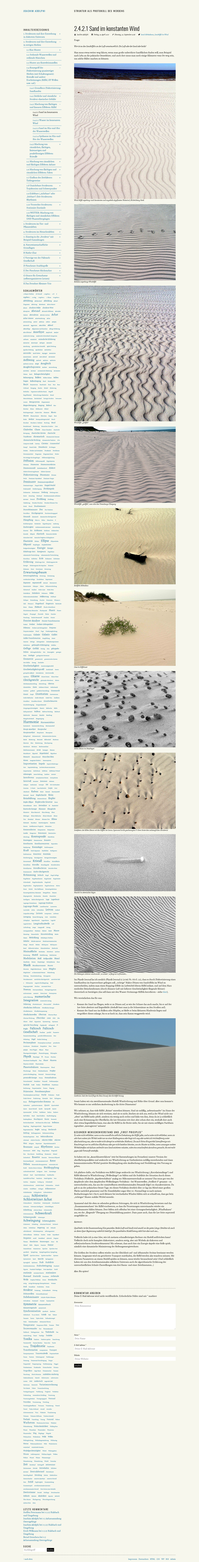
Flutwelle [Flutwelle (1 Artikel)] (40, 614)
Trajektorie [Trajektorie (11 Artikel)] (37, 1346)
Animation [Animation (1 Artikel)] (26, 343)
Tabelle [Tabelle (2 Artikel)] (43, 1314)
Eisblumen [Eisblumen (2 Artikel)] (38, 530)
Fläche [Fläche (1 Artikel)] (47, 614)
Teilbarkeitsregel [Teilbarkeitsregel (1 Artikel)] (50, 1318)
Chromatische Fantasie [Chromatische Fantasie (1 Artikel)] (52, 437)
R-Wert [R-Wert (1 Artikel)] (35, 1112)
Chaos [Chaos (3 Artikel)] (37, 429)
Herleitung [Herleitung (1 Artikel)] (32, 740)
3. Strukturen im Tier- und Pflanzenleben (35, 225)
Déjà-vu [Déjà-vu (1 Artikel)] (37, 520)
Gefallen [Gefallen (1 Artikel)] (53, 645)
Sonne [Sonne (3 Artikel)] (50, 1244)
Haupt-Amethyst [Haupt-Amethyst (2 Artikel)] (29, 729)
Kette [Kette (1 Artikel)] (35, 806)
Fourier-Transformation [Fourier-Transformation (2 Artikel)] (51, 621)
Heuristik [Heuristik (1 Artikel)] (39, 740)
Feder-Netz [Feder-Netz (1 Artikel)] (50, 590)
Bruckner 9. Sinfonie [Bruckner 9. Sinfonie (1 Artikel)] (36, 423)
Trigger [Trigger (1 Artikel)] (56, 1364)
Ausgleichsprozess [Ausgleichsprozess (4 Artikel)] (31, 366)
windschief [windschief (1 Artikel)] (26, 1447)
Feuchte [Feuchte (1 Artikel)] (42, 600)
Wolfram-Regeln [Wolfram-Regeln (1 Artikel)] (46, 1454)
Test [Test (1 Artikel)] (40, 1329)
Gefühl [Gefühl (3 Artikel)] (36, 648)
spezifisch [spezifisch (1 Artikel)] (26, 1252)
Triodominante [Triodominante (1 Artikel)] (27, 1367)
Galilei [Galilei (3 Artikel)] (54, 634)
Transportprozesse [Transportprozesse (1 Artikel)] (28, 1354)
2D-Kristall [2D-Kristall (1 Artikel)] (39, 294)
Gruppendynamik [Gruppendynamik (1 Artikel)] (41, 705)
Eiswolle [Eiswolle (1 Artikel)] (25, 534)
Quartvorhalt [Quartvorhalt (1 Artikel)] (55, 1105)
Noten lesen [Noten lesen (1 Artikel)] (43, 993)
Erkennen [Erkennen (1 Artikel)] (26, 569)
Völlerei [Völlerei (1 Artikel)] (57, 1419)
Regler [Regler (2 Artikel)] (37, 1129)
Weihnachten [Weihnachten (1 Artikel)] (27, 1437)
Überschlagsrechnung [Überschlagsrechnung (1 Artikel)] (49, 1499)
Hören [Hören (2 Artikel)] (25, 760)
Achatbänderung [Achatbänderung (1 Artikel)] (40, 318)
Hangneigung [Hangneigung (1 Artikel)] (40, 719)
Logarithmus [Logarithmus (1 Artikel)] (45, 920)
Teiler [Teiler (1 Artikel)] (25, 1322)
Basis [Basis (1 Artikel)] (49, 385)
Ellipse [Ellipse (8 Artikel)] (45, 541)
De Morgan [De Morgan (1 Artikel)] (52, 447)
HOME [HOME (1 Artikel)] (39, 750)
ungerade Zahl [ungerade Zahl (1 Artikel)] (48, 1381)
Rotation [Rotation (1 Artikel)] (44, 1157)
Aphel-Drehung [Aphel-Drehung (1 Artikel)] (51, 346)
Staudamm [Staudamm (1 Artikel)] (46, 1276)
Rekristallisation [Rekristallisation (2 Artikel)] (47, 1136)
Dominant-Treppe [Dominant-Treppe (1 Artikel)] (49, 478)
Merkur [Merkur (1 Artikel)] (38, 945)
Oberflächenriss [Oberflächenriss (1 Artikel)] (27, 1011)
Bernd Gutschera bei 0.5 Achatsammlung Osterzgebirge (37, 1539)
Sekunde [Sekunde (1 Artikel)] (53, 1228)
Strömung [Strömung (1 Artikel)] (37, 1290)
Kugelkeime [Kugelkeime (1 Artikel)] (26, 879)
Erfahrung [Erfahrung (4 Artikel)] (28, 561)
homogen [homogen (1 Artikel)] (45, 750)
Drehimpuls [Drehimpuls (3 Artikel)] (49, 488)
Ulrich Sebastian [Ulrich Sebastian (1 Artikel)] (36, 1374)
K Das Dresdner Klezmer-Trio (37, 283)
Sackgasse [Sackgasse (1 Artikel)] (39, 1171)
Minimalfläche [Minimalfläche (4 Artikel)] (30, 951)
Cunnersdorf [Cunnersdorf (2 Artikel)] (55, 443)
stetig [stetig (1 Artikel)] (25, 1283)
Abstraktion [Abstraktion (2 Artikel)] (34, 315)
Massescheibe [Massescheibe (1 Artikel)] (35, 934)
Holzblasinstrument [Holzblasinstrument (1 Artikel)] (29, 750)
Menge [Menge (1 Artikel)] (25, 945)
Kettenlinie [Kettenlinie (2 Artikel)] (43, 805)
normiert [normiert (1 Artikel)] (35, 993)
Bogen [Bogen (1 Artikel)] (50, 416)
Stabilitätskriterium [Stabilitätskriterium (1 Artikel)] (29, 1266)
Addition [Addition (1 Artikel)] (41, 322)
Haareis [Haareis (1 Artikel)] (42, 708)
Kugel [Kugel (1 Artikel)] (47, 875)
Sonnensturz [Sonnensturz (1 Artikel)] (36, 1249)
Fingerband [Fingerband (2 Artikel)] (39, 603)
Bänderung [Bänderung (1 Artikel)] (36, 426)
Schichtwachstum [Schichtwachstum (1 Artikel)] (28, 1185)
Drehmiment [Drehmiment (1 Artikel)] (35, 492)
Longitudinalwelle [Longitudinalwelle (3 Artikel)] (42, 923)
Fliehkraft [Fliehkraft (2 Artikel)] (38, 607)
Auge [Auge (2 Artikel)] (37, 363)
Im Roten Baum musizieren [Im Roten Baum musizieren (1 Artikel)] (47, 767)
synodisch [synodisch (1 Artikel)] (45, 1311)
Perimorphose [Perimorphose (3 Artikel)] (29, 1042)
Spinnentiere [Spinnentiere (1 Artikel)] (27, 1259)
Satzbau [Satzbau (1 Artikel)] (25, 1182)
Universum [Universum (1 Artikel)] (26, 1385)
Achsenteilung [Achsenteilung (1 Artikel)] (27, 322)
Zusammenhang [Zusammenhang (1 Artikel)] (49, 1482)
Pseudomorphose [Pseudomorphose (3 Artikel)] (42, 1091)
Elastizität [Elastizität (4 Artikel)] (28, 540)
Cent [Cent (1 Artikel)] (56, 426)
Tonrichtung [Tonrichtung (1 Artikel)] (56, 1339)
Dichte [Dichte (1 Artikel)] (57, 454)
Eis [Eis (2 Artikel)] (31, 530)
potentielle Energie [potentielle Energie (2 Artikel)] (30, 1077)
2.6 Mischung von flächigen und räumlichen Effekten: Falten (41, 171)
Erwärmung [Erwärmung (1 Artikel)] (50, 576)
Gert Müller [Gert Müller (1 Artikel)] (26, 663)
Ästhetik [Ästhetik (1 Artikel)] (57, 1496)
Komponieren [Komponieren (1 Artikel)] (41, 830)
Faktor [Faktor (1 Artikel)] (42, 586)
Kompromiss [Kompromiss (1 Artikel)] (50, 830)
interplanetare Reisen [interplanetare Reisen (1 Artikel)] (42, 778)
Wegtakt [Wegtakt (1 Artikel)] (48, 1433)
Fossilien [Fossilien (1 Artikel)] (46, 618)
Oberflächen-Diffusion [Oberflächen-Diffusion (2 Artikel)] (31, 1007)
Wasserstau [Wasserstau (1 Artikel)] (50, 1430)
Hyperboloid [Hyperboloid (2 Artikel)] (44, 753)
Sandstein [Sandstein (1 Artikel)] (39, 1178)
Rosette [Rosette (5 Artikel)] (36, 1157)
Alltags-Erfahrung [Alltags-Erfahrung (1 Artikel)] (54, 329)
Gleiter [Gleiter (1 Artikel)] (57, 680)
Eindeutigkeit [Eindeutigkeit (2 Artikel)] (28, 527)
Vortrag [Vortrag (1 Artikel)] (42, 1419)
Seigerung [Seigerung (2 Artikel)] (41, 1227)
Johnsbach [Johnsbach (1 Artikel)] (26, 792)
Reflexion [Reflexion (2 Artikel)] (55, 1122)
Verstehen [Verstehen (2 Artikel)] (27, 1402)
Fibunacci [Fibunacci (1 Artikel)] (31, 604)
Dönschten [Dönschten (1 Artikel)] (50, 520)
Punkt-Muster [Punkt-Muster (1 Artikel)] (27, 1098)
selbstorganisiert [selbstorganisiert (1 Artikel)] (49, 1231)
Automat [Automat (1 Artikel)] (33, 371)
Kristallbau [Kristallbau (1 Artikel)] (47, 861)
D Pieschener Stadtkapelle (35, 265)
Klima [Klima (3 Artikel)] (54, 819)
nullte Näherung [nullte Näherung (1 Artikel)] (28, 997)
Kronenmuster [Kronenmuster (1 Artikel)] (27, 872)
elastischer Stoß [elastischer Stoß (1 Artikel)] (27, 538)
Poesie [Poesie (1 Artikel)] (34, 1071)
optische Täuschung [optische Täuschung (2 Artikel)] (30, 1025)
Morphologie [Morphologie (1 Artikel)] (41, 962)
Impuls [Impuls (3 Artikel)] (42, 763)
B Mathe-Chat (30, 252)
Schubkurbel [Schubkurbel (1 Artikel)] (55, 1203)
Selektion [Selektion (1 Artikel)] (36, 1235)
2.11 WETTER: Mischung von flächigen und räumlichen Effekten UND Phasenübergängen (43, 215)
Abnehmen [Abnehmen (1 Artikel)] (42, 304)
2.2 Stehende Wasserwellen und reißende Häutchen (41, 56)
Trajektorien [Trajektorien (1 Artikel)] (50, 1347)
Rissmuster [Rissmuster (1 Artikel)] (48, 1154)
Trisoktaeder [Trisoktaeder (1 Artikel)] (37, 1367)
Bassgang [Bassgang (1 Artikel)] (33, 388)
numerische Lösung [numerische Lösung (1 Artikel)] (45, 1001)
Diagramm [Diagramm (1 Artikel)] (38, 454)
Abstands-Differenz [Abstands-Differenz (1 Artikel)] (47, 311)
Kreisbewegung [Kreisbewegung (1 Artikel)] (27, 858)
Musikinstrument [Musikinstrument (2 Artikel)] (39, 965)
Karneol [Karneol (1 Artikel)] (47, 792)
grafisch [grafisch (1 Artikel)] (32, 691)
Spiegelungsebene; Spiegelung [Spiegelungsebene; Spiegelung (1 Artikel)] (48, 1252)
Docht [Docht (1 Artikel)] (25, 478)
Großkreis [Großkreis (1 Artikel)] (57, 698)
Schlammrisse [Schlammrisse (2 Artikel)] (50, 1188)
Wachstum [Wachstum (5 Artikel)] (29, 1422)
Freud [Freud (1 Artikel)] (37, 631)
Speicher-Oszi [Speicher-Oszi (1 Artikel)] (53, 1249)
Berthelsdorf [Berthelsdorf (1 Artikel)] (38, 398)
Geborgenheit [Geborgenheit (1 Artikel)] (40, 642)
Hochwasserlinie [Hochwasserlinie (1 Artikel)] (43, 747)
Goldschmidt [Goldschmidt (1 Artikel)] (54, 687)
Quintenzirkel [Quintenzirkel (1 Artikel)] (27, 1112)
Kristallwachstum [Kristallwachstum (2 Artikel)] (39, 868)
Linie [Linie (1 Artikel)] (46, 917)
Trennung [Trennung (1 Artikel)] (26, 1361)
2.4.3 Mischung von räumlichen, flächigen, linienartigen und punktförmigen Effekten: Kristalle (41, 150)
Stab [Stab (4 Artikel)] (41, 1262)
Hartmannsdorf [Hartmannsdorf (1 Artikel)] (50, 726)
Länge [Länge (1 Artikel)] (34, 927)
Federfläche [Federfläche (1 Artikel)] (26, 593)
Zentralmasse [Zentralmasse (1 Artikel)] (50, 1472)
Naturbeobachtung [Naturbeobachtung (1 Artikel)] (36, 976)
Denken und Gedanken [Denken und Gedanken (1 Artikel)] (36, 451)
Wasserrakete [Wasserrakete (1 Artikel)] (41, 1430)
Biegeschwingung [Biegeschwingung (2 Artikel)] (29, 405)
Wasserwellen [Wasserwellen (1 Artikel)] (27, 1433)
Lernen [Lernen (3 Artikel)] (39, 913)
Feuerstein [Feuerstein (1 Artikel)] (49, 600)
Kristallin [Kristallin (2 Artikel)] (35, 865)
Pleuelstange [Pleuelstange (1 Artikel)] (27, 1071)
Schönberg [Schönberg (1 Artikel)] (35, 1224)
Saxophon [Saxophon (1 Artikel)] (33, 1182)
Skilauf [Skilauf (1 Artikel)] (25, 1245)
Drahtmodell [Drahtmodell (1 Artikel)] (27, 489)
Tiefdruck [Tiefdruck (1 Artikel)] (26, 1332)
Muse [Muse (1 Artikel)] (58, 962)
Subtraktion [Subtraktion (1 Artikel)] (26, 1301)
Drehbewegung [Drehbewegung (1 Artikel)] (37, 489)
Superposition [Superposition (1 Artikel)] (50, 1301)
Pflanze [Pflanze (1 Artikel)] (41, 1050)
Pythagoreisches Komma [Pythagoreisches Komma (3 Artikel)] (40, 1101)
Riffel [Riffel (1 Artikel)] (33, 1151)
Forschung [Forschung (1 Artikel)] (26, 618)
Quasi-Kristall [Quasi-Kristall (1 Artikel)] (33, 1109)
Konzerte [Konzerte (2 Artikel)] (47, 840)
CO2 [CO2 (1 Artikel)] (58, 440)
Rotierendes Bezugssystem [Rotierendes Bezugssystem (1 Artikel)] (39, 1164)
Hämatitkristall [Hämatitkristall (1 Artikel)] (36, 757)
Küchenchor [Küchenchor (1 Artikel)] (37, 896)
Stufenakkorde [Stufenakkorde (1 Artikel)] (46, 1290)
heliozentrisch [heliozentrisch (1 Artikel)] (36, 736)
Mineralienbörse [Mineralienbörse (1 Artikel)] (45, 948)
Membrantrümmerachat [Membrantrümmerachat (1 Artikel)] (50, 941)
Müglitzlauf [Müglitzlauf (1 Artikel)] (26, 972)
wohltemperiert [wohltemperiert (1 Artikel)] (35, 1454)
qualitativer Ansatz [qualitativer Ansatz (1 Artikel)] (37, 1105)
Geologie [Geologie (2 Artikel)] (31, 655)
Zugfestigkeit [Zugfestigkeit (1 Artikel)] (39, 1482)
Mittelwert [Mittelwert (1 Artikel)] (50, 952)
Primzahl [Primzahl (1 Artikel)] (44, 1081)
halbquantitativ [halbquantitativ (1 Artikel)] (27, 712)
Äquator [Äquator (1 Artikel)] (50, 1496)
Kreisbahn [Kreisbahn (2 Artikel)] (47, 854)
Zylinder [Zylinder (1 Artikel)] (33, 1496)
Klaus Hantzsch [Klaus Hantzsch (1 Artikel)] (35, 812)
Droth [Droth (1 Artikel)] (25, 506)
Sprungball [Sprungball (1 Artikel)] (26, 1262)
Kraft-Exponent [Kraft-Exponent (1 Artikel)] (35, 851)
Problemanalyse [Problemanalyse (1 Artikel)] (53, 1081)
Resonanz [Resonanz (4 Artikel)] (27, 1146)
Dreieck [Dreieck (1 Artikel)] (32, 499)
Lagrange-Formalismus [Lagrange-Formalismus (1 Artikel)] (30, 903)
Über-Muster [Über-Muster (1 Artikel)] (27, 1499)
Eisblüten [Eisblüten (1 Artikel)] (47, 531)
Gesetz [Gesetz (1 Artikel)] (57, 670)
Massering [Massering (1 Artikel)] (26, 934)
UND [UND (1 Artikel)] (30, 1381)
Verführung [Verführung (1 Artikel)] (39, 1392)
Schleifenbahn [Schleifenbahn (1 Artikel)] (27, 1192)
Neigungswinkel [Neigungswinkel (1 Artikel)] (28, 986)
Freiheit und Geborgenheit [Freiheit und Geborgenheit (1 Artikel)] (39, 628)
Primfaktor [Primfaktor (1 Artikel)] (37, 1081)
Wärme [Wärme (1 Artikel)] (38, 1458)
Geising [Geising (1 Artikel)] (43, 649)
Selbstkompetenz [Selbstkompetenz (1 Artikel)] (38, 1231)
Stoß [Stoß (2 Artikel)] (25, 1286)
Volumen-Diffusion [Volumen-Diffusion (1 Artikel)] (36, 1416)
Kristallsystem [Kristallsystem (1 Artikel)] (27, 868)
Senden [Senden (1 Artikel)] (43, 1235)
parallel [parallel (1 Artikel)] (49, 1032)
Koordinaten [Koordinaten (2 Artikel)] (28, 843)
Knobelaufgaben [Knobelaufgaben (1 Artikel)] (43, 823)
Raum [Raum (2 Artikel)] (47, 1119)
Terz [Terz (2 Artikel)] (57, 1325)
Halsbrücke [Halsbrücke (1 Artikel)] (26, 715)
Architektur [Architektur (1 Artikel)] (48, 350)
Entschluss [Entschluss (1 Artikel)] (26, 559)
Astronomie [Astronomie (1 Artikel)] (52, 357)
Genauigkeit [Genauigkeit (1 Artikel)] (50, 652)
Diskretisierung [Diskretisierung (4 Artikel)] (30, 474)
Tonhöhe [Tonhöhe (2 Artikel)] (49, 1335)
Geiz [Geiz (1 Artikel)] (48, 649)
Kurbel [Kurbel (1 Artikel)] (31, 889)
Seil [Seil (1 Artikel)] (48, 1228)
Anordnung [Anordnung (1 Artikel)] (26, 346)
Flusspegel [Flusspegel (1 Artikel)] (33, 614)
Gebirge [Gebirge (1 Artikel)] (32, 642)
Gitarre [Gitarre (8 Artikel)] (35, 676)
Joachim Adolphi (34, 11)
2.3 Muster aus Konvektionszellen (42, 62)
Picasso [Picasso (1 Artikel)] (47, 1057)
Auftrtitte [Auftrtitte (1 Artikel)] (53, 360)
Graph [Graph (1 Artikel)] (32, 694)
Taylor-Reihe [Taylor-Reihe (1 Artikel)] (39, 1318)
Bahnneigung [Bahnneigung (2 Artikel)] (28, 377)
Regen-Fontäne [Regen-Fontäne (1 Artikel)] (47, 1126)
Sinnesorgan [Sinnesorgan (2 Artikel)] (44, 1241)
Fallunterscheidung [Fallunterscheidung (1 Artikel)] (51, 586)
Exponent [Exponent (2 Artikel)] (26, 583)
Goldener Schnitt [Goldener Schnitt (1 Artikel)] (44, 687)
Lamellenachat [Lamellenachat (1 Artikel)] (44, 907)
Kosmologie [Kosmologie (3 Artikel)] (37, 847)
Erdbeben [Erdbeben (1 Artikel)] (34, 559)
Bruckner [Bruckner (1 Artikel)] (26, 423)
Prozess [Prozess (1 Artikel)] (45, 1088)
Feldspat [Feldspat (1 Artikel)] (25, 600)
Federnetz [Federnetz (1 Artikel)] (44, 593)
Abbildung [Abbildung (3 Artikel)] (28, 300)
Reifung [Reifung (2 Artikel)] (26, 1133)
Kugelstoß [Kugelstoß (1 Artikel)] (48, 882)
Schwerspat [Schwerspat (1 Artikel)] (41, 1217)
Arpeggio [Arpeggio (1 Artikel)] (44, 353)
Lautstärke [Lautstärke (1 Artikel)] (26, 910)
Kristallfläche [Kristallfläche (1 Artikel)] (56, 861)
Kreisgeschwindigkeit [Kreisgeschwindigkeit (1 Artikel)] (50, 858)
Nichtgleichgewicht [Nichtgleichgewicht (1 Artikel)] (50, 990)
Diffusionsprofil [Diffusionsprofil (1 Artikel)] (40, 461)
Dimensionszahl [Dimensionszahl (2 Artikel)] (29, 468)
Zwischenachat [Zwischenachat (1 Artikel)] (55, 1492)
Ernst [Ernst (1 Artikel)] (32, 569)
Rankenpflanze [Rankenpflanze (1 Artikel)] (27, 1119)
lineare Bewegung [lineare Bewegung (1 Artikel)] (38, 917)
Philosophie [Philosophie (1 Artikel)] (53, 1053)
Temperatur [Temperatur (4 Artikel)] (29, 1324)
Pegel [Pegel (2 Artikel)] (33, 1039)
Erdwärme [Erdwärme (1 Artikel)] (57, 559)
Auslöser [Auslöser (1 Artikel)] (44, 367)
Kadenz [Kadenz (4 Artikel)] (34, 791)
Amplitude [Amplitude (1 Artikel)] (49, 332)
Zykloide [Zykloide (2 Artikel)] (26, 1496)
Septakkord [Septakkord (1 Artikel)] (56, 1235)
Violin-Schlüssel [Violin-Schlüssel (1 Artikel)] (33, 1409)
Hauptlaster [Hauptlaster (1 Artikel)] (40, 733)
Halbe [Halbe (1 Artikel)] (55, 708)
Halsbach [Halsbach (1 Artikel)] (57, 712)
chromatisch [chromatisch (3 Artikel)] (38, 436)
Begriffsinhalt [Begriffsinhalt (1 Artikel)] (27, 395)
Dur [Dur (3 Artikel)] (41, 509)
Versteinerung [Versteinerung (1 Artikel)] (37, 1402)
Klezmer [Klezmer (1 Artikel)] (37, 819)
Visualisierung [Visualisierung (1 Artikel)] (52, 1413)
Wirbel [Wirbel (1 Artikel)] (44, 1451)
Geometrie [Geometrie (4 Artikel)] (28, 658)
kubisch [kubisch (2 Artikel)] (40, 875)
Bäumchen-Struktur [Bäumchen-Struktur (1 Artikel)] (47, 426)
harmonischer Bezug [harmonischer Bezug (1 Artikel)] (38, 726)
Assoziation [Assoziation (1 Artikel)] (52, 353)
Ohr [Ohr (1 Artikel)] (58, 1018)
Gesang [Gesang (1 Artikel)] (34, 663)
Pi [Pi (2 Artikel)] (42, 1057)
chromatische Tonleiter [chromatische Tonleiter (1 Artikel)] (48, 440)
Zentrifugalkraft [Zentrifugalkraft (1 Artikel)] (28, 1475)
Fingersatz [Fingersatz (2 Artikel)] (50, 603)
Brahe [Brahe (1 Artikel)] (25, 419)
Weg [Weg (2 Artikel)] (34, 1433)
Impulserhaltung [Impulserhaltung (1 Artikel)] (33, 767)
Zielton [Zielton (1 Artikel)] (46, 1475)
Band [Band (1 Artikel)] (44, 381)
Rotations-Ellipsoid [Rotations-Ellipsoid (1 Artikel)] (54, 1157)
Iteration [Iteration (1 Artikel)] (25, 788)
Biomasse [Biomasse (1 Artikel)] (46, 412)
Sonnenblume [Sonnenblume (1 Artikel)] (27, 1249)
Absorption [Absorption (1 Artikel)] (26, 311)
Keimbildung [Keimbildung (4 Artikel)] (29, 798)
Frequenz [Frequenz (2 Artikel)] (52, 628)
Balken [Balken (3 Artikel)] (38, 377)
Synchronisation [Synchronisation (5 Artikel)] (32, 1311)
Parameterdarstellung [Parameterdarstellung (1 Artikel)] (29, 1036)
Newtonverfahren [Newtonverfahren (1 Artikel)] (38, 990)
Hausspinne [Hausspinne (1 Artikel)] (49, 733)
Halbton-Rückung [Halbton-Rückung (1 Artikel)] (47, 712)
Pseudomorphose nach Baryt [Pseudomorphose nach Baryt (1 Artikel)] (31, 1095)
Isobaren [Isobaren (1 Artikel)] (51, 781)
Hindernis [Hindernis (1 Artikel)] (56, 740)
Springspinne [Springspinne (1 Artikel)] (49, 1259)
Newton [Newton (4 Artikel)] (27, 989)
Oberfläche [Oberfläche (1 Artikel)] (56, 1004)
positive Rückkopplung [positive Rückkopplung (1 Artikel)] (29, 1074)
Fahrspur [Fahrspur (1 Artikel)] (35, 586)
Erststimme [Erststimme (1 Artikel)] (39, 569)
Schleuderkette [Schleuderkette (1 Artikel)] (47, 1192)
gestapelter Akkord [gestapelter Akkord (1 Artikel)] (28, 673)
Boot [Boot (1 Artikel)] (55, 416)
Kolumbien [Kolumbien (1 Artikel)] (48, 826)
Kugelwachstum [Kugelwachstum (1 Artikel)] (49, 886)
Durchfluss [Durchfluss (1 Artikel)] (26, 513)
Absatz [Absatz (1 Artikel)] (25, 308)
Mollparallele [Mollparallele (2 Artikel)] (47, 958)
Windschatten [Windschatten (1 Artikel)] (53, 1444)
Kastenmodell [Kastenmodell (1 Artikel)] (56, 792)
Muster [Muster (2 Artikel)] (50, 965)
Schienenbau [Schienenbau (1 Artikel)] (49, 1185)
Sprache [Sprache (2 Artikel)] (41, 1259)
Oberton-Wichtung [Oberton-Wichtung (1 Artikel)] (29, 1018)
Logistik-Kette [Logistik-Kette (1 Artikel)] (27, 924)
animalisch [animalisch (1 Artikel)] (33, 339)
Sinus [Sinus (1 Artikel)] (52, 1242)
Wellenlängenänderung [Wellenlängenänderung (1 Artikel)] (42, 1440)
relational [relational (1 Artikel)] (26, 1140)
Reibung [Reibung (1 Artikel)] (44, 1130)
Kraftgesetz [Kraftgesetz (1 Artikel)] (53, 851)
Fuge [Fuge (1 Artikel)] (42, 631)
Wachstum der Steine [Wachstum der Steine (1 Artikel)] (43, 1423)
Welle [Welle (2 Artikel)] (44, 1436)
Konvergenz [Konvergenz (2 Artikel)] (27, 840)
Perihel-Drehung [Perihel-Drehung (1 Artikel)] (42, 1039)
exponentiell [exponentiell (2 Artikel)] (36, 583)
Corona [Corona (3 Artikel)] (45, 443)
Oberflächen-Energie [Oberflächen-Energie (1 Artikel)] (48, 1008)
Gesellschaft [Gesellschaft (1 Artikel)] (49, 670)
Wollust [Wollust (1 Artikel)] (25, 1458)
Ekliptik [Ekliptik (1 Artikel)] (32, 534)
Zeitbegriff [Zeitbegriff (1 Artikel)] (40, 1465)
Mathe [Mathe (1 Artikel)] (56, 934)
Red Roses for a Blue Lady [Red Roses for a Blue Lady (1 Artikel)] (43, 1123)
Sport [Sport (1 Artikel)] (34, 1259)
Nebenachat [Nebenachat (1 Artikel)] (29, 983)
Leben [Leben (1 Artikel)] (33, 910)
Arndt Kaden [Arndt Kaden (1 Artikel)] (36, 353)
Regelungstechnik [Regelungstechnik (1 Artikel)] (36, 1126)
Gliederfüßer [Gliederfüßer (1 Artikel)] (27, 687)
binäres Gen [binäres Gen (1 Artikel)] (38, 412)
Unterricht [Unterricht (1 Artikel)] (34, 1385)
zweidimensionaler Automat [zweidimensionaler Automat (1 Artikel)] (42, 1486)
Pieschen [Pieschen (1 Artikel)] (53, 1057)
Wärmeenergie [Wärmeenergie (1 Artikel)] (46, 1458)
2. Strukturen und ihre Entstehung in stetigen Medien (39, 43)
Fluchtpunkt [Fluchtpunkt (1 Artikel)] (43, 611)
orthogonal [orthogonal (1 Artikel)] (52, 1025)
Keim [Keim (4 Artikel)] (50, 794)
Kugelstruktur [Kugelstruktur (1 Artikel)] (27, 886)
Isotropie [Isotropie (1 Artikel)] (41, 785)
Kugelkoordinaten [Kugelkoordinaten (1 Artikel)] (37, 879)
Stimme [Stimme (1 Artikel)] (53, 1283)
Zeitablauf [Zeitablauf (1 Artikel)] (33, 1465)
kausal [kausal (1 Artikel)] (32, 795)
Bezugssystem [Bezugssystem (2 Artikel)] (34, 402)
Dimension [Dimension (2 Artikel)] (35, 464)
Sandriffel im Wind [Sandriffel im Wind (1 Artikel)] (28, 1178)
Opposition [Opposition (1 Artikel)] (37, 1022)
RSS (167, 1559)
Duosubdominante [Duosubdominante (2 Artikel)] (30, 509)
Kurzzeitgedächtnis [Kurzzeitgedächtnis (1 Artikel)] (51, 889)
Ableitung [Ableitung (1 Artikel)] (34, 304)
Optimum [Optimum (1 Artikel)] (55, 1022)
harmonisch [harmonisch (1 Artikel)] (26, 726)
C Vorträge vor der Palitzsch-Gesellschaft (37, 259)
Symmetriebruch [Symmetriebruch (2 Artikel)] (44, 1304)
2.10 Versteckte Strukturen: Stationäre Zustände (39, 206)
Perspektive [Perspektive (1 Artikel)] (43, 1046)
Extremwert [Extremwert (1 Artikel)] (53, 583)
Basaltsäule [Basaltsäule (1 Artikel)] (43, 385)
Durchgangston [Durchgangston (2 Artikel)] (37, 513)
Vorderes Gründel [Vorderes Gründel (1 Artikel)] (49, 1416)
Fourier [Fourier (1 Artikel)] (53, 618)
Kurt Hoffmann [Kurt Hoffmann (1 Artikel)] (39, 889)
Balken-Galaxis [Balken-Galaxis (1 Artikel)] (47, 378)
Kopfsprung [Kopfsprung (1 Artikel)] (26, 847)
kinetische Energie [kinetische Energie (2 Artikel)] (30, 809)
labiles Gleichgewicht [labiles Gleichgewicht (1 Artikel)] (38, 900)
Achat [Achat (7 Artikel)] (55, 314)
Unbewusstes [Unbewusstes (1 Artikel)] (45, 1378)
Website (77, 1355)
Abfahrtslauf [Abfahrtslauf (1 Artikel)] (38, 301)
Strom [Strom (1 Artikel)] (47, 1287)
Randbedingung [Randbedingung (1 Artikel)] (51, 1116)
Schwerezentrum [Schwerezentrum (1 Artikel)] (28, 1214)
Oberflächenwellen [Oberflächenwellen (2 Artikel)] (30, 1014)
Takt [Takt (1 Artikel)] (49, 1315)
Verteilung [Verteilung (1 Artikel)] (46, 1402)
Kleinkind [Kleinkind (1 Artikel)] (30, 819)
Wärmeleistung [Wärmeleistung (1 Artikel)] (27, 1461)
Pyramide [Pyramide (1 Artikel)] (45, 1098)
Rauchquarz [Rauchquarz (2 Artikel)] (38, 1119)
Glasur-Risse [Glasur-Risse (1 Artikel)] (54, 677)
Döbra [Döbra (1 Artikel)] (43, 520)
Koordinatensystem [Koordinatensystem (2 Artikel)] (42, 843)
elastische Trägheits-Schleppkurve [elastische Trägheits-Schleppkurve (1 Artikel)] (44, 538)
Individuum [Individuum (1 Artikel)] (36, 771)
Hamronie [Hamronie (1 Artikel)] (34, 715)
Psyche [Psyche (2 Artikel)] (43, 1095)
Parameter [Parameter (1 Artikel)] (56, 1032)
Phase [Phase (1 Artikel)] (46, 1050)
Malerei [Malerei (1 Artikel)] (44, 931)
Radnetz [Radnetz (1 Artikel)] (55, 1112)
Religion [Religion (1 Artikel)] (31, 1143)
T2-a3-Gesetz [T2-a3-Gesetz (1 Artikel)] (35, 1315)
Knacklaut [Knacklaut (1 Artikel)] (34, 823)
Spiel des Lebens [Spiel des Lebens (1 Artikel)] (34, 1255)
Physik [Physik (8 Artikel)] (27, 1056)
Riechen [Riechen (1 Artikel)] (57, 1147)
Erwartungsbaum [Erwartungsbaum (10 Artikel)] (35, 572)
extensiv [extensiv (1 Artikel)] (45, 583)
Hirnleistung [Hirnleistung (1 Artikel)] (39, 743)
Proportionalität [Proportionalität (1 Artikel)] (36, 1088)
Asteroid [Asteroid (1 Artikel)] (35, 357)
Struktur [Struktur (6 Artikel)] (28, 1290)
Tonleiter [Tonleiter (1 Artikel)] (36, 1339)
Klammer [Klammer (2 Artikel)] (42, 809)
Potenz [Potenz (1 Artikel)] (41, 1078)
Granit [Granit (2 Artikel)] (25, 694)
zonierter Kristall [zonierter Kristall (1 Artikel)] (52, 1479)
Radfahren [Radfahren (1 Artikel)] (42, 1112)
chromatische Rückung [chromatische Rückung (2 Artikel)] (31, 440)
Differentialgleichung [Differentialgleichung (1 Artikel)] (48, 458)
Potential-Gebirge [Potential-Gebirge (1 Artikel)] (50, 1074)
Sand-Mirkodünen (147, 34)
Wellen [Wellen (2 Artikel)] (50, 1436)
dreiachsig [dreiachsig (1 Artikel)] (32, 496)
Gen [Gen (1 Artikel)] (44, 652)
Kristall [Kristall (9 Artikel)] (37, 861)
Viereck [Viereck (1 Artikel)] (57, 1406)
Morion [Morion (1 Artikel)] (33, 962)
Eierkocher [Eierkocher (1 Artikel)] (38, 524)
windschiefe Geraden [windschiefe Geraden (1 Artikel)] (38, 1447)
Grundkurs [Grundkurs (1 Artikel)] (26, 701)
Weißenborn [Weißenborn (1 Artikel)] (36, 1437)
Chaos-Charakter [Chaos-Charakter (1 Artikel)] (47, 430)
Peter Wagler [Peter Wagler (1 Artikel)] (33, 1050)
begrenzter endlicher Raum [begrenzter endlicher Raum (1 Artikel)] (39, 392)
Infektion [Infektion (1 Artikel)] (44, 771)
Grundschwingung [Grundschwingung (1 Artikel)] (28, 705)
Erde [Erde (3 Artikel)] (41, 558)
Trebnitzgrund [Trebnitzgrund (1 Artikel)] (40, 1357)
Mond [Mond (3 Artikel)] (57, 958)
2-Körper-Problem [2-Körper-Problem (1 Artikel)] (28, 294)
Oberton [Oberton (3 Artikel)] (42, 1014)
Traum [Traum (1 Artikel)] (25, 1357)
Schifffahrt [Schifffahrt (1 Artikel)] (33, 1189)
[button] (59, 33)
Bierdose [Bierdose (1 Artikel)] (25, 409)
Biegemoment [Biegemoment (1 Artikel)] (46, 402)
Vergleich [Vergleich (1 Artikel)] (48, 1392)
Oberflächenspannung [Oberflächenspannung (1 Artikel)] (40, 1011)
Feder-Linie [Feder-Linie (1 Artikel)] (41, 590)
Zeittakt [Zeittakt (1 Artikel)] (35, 1468)
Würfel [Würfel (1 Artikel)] (46, 1461)
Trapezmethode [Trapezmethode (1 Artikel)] (54, 1354)
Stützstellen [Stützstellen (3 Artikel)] (28, 1293)
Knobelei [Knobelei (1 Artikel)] (52, 823)
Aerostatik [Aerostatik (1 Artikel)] (26, 325)
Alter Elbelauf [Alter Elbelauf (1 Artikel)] (27, 332)
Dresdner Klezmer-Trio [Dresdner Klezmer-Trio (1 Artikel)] (51, 503)
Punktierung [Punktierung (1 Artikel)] (36, 1098)
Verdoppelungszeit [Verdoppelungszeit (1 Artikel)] (28, 1392)
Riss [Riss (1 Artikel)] (24, 1154)
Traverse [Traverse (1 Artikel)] (31, 1357)
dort (165, 991)
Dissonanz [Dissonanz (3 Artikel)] (44, 474)
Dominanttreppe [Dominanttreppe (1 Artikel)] (28, 485)
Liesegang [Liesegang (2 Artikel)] (27, 917)
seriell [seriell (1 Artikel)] (34, 1238)
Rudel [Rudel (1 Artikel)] (25, 1168)
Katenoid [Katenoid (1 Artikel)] (26, 795)
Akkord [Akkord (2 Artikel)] (50, 325)
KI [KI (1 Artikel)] (49, 806)
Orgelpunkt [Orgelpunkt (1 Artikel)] (43, 1025)
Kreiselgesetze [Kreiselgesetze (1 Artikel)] (38, 858)
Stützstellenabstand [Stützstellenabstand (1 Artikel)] (42, 1294)
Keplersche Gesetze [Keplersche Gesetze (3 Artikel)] (44, 801)
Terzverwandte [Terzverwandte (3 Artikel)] (30, 1328)
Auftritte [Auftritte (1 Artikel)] (45, 360)
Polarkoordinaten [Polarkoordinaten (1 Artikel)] (43, 1071)
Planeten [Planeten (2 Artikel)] (53, 1060)
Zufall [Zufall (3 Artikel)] (30, 1481)
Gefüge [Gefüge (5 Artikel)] (27, 648)
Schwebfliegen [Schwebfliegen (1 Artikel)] (49, 1207)
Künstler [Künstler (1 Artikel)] (45, 896)
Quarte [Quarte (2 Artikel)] (46, 1105)
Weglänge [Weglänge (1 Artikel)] (41, 1433)
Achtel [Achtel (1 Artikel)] (35, 322)
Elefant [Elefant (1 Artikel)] (37, 541)
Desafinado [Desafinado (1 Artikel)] (48, 451)
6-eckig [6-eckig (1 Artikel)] (34, 297)
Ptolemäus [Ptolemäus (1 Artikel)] (51, 1095)
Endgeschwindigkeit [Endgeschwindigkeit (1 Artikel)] (29, 548)
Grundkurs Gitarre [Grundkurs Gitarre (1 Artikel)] (36, 701)
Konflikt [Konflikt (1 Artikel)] (25, 833)
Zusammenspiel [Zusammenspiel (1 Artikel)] (27, 1486)
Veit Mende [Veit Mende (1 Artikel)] (26, 1388)
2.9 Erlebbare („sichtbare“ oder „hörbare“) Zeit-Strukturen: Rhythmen (41, 196)
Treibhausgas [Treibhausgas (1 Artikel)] (50, 1357)
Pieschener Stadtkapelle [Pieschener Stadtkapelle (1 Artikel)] (30, 1060)
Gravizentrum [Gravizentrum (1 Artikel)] (54, 694)
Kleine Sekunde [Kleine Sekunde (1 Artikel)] (47, 816)
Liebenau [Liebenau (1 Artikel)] (56, 913)
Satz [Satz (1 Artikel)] (55, 1178)
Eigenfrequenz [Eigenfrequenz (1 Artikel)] (47, 524)
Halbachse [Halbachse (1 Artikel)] (49, 708)
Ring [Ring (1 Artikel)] (38, 1151)
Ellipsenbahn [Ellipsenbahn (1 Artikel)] (54, 541)
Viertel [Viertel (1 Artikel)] (25, 1409)
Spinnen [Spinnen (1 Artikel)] (55, 1255)
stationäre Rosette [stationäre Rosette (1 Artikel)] (39, 1273)
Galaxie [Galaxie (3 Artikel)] (37, 634)
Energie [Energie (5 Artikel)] (41, 548)
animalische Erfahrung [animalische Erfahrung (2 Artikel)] (46, 339)
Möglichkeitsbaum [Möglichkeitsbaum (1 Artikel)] (36, 969)
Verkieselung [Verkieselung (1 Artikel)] (27, 1395)
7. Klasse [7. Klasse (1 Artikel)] (48, 297)
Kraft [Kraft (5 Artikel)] (26, 850)
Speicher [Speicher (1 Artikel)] (44, 1249)
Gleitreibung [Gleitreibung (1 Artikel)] (42, 684)
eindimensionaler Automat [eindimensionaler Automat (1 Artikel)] (43, 527)
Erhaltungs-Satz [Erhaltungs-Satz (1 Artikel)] (40, 562)
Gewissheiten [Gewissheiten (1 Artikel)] (40, 673)
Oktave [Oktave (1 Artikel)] (25, 1022)
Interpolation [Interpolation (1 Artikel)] (54, 778)
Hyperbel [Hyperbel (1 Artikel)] (35, 753)
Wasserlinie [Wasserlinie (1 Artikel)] (32, 1430)
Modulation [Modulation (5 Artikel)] (29, 958)
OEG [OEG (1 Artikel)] (54, 1018)
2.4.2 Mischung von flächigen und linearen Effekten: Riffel (43, 106)
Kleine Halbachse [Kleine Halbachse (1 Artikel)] (36, 816)
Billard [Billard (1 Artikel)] (46, 409)
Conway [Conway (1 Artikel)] (37, 444)
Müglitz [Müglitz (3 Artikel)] (52, 968)
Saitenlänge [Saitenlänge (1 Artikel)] (52, 1171)
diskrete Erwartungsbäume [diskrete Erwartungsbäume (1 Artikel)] (31, 472)
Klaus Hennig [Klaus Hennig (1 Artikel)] (46, 812)
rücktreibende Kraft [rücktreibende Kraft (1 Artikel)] (29, 1171)
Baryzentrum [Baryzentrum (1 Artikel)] (34, 385)
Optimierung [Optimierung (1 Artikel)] (46, 1022)
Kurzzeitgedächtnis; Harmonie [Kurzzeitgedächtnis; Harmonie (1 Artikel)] (32, 893)
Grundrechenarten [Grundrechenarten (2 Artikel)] (50, 701)
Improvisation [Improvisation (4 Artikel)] (30, 763)
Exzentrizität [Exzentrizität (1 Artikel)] (27, 586)
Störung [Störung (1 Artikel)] (55, 1290)
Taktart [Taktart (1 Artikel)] (55, 1315)
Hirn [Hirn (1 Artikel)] (32, 743)
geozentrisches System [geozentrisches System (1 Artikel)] (50, 659)
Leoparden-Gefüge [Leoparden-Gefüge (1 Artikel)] (28, 913)
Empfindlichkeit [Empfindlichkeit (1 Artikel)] (46, 545)
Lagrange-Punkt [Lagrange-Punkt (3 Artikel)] (30, 906)
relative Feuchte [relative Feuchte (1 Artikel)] (35, 1140)
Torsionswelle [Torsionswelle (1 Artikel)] (27, 1343)
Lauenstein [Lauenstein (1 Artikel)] (53, 907)
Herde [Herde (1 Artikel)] (25, 740)
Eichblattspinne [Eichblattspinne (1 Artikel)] (28, 524)
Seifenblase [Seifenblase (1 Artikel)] (32, 1228)
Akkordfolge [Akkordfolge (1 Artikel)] (26, 329)
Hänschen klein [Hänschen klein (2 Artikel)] (48, 757)
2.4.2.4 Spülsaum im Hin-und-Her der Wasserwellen (47, 138)
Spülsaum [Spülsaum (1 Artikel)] (34, 1262)
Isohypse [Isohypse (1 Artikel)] (25, 785)
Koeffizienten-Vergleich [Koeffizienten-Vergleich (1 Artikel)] (36, 826)
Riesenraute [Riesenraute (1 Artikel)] (26, 1151)
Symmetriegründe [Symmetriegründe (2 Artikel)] (30, 1308)
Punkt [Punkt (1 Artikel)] (58, 1095)
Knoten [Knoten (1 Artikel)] (25, 826)
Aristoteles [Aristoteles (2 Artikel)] (27, 353)
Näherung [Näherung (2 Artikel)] (27, 1004)
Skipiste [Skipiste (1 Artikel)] (36, 1245)
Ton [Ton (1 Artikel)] (57, 1332)
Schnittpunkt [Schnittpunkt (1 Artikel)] (46, 1203)
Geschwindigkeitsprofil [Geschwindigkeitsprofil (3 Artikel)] (33, 669)
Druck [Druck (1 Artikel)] (30, 506)
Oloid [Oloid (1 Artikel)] (30, 1022)
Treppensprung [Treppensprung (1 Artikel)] (36, 1364)
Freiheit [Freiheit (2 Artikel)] (32, 624)
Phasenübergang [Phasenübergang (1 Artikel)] (43, 1053)
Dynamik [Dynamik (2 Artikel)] (26, 516)
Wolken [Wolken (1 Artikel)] (55, 1454)
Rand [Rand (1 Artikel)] (33, 1116)
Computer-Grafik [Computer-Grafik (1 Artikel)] (28, 444)
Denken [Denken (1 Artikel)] (25, 451)
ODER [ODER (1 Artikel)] (49, 1018)
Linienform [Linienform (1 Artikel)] (53, 917)
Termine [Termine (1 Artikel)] (51, 1325)
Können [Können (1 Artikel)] (54, 893)
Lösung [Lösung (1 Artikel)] (48, 927)
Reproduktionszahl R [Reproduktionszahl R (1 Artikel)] (50, 1143)
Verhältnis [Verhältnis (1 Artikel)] (55, 1392)
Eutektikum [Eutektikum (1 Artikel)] (40, 579)
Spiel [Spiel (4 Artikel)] (25, 1255)
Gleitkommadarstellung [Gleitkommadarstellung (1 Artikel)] (30, 684)
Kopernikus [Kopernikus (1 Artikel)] (54, 844)
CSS (158, 1559)
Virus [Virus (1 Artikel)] (36, 1413)
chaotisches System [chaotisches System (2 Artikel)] (38, 433)
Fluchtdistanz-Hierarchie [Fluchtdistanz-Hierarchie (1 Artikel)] (30, 611)
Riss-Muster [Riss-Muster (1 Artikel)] (31, 1154)
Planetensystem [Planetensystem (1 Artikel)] (44, 1067)
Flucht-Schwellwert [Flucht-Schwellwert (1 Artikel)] (49, 607)
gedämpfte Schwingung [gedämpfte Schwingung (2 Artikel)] (40, 645)
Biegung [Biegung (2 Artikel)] (41, 405)
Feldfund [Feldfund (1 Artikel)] (53, 597)
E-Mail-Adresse (80, 1345)
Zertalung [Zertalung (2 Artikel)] (38, 1475)
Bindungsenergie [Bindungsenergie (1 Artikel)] (28, 412)
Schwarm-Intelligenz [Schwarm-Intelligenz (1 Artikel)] (37, 1207)
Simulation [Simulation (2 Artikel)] (34, 1241)
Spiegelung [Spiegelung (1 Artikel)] (34, 1252)
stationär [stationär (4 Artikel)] (27, 1272)
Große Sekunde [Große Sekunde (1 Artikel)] (39, 698)
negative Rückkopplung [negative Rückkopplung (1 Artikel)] (41, 983)
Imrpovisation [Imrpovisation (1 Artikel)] (27, 771)
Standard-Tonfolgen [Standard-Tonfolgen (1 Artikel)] (36, 1269)
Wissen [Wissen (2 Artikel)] (26, 1454)
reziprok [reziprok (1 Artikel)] (36, 1147)
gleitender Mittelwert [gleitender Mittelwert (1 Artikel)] (47, 680)
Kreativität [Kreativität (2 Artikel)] (37, 854)
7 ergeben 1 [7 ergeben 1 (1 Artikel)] (41, 297)
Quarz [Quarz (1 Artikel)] (25, 1109)
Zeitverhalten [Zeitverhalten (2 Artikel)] (44, 1468)
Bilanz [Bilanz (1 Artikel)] (32, 409)
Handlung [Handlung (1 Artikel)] (49, 715)
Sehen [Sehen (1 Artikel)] (25, 1228)
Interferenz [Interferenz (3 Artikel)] (28, 777)
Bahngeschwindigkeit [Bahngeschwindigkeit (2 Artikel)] (42, 374)
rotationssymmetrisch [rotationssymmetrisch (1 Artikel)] (42, 1161)
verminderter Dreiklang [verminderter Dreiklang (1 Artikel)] (39, 1395)
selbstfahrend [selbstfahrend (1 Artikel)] (27, 1231)
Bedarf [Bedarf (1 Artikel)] (46, 388)
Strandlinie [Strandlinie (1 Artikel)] (32, 1287)
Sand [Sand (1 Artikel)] (31, 1175)
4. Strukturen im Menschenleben (38, 231)
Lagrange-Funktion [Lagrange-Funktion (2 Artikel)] (46, 903)
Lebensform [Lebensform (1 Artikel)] (40, 910)
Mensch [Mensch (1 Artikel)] (31, 945)
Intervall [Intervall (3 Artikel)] (27, 781)
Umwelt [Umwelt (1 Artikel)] (37, 1378)
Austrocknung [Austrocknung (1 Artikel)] (53, 367)
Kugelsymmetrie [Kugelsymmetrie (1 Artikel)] (38, 886)
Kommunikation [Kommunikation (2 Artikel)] (29, 829)
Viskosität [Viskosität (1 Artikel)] (43, 1413)
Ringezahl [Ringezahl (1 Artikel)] (54, 1151)
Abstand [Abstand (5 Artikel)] (35, 311)
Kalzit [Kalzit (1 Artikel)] (42, 792)
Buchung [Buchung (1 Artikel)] (46, 423)
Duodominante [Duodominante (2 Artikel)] (40, 506)
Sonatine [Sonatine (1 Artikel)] (43, 1245)
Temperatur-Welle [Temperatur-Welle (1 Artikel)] (42, 1325)
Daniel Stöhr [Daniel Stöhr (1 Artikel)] (33, 447)
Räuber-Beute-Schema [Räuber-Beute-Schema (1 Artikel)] (35, 1168)
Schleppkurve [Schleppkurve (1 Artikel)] (38, 1192)
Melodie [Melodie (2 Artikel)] (26, 941)
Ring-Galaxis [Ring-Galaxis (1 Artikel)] (45, 1151)
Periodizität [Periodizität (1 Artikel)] (35, 1046)
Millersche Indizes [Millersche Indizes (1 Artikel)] (33, 948)
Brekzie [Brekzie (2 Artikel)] (31, 419)
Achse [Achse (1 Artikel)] (48, 318)
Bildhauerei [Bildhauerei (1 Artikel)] (39, 409)
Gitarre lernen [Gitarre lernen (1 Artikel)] (45, 677)
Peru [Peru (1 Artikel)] (50, 1046)
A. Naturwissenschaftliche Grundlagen (35, 246)
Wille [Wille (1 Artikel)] (45, 1444)
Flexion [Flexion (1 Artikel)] (31, 607)
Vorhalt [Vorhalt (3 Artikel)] (26, 1419)
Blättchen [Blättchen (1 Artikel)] (44, 416)
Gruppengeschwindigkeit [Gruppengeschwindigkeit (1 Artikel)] (30, 708)
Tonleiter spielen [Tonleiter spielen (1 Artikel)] (46, 1339)
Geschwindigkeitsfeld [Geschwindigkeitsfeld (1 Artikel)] (47, 666)
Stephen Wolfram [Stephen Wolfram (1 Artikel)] (35, 1280)
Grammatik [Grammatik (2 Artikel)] (55, 690)
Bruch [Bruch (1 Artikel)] (53, 419)
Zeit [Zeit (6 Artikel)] (25, 1464)
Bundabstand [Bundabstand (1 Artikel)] (27, 426)
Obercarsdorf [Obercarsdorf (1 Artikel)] (47, 1004)
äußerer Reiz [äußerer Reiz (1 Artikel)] (27, 1503)
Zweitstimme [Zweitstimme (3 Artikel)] (29, 1492)
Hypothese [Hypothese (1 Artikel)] (54, 753)
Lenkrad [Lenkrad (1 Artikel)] (57, 910)
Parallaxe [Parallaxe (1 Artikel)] (42, 1032)
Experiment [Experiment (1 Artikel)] (49, 579)
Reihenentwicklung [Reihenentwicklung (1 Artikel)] (48, 1133)
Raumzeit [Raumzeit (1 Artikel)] (54, 1119)
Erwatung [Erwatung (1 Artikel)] (43, 576)
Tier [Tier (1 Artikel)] (42, 1332)
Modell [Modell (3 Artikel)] (35, 954)
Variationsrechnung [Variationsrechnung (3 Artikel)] (48, 1384)
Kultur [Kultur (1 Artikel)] (58, 886)
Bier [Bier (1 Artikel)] (55, 405)
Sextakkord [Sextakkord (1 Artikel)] (41, 1238)
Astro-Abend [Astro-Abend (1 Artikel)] (43, 357)
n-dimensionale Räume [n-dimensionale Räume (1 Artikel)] (38, 972)
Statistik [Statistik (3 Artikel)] (37, 1276)
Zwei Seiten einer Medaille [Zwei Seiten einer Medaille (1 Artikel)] (48, 1489)
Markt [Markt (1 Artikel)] (50, 931)
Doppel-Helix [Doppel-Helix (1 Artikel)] (39, 485)
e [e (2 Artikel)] (55, 520)
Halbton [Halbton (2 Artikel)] (37, 711)
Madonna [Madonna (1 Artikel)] (37, 931)
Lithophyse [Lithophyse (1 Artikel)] (26, 920)
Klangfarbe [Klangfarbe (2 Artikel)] (51, 809)
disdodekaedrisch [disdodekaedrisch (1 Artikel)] (42, 468)
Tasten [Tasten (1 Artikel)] (32, 1318)
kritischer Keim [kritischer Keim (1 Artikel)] (52, 868)
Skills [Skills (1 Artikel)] (30, 1245)
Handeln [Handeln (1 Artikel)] (41, 715)
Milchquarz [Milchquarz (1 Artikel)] (45, 945)
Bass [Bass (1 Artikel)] (54, 385)
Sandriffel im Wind (161, 34)
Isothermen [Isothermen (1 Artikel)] (33, 785)
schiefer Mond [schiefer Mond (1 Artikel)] (40, 1185)
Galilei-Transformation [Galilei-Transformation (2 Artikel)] (31, 638)
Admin (173, 1559)
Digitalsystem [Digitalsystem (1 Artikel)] (51, 461)
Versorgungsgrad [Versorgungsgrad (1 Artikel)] (42, 1399)
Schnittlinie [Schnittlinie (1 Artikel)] (37, 1203)
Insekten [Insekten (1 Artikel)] (46, 774)
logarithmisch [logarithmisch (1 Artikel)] (36, 920)
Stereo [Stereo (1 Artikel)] (44, 1280)
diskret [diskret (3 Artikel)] (52, 467)
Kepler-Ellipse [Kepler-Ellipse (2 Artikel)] (28, 802)
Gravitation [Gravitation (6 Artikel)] (42, 694)
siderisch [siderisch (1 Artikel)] (49, 1238)
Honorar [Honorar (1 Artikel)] (52, 750)
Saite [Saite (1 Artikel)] (45, 1171)
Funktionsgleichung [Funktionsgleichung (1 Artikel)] (51, 631)
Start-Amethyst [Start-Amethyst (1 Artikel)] (47, 1269)
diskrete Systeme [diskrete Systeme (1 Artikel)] (46, 472)
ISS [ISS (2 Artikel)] (47, 784)
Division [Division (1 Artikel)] (53, 475)
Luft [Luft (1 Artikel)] (53, 924)
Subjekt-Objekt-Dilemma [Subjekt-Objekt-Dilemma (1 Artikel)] (48, 1297)
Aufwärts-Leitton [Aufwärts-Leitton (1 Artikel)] (28, 364)
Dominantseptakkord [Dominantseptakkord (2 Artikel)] (46, 482)
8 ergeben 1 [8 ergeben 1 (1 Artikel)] (56, 297)
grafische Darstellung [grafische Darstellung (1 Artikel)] (43, 691)
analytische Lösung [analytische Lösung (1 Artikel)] (28, 336)
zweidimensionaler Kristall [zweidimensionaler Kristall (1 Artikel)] (31, 1489)
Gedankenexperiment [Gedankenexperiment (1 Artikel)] (52, 642)
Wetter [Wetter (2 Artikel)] (25, 1443)
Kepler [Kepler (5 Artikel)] (51, 798)
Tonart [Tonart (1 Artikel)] (35, 1336)
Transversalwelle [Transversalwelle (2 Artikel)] (42, 1353)
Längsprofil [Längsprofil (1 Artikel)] (41, 927)
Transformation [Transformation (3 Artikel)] (30, 1349)
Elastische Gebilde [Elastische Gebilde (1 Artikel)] (51, 534)
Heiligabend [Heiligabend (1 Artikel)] (26, 736)
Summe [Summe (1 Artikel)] (42, 1301)
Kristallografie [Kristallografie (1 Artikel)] (45, 865)
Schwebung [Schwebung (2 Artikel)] (27, 1210)
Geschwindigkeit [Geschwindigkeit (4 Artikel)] (31, 665)
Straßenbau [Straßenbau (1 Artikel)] (40, 1287)
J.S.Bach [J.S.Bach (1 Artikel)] (32, 788)
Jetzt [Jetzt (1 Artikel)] (55, 788)
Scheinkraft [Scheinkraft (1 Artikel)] (49, 1182)
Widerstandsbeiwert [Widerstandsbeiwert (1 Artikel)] (36, 1444)
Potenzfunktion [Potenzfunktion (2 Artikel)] (50, 1077)
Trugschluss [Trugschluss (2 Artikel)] (27, 1371)
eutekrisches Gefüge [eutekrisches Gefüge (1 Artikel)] (29, 579)
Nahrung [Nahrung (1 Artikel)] (26, 976)
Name (77, 1335)
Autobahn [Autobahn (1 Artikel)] (26, 371)
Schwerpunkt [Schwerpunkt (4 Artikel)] (29, 1217)
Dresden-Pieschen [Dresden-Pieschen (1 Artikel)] (37, 503)
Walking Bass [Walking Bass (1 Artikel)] (54, 1426)
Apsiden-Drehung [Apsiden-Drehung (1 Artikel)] (28, 350)
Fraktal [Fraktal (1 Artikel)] (25, 624)
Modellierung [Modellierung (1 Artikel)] (44, 955)
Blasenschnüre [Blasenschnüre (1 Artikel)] (35, 416)
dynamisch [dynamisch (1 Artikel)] (35, 517)
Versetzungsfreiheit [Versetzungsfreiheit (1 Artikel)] (29, 1399)
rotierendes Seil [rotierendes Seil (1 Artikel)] (53, 1164)
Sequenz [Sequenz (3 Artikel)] (27, 1238)
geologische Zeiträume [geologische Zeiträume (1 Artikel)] (42, 656)
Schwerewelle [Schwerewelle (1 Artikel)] (48, 1210)
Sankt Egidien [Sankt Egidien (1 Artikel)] (48, 1178)
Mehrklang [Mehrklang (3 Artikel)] (34, 937)
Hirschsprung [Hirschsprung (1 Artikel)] (48, 743)
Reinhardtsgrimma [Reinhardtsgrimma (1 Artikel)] (28, 1137)
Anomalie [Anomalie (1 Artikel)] (49, 343)
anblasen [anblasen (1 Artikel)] (25, 339)
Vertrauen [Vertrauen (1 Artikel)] (41, 1406)
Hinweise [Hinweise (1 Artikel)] (26, 743)
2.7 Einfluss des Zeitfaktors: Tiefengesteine (39, 179)
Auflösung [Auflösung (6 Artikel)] (28, 360)
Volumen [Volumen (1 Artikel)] (26, 1416)
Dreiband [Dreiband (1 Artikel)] (39, 496)
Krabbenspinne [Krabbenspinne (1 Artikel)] (48, 847)
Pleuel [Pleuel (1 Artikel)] (53, 1067)
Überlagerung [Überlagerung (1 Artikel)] (37, 1499)
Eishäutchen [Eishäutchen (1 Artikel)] (55, 531)
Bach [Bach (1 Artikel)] (30, 374)
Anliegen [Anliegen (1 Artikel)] (42, 343)
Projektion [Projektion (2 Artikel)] (46, 1084)
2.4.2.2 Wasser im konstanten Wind (46, 122)
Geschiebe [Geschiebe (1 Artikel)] (41, 663)
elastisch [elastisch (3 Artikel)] (40, 533)
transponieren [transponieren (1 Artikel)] (44, 1350)
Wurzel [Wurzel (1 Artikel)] (32, 1458)
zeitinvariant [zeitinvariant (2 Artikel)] (50, 1464)
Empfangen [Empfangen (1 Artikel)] (36, 545)
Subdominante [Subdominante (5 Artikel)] (31, 1297)
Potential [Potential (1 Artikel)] (41, 1074)
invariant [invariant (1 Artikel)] (35, 781)
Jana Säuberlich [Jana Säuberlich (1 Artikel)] (41, 788)
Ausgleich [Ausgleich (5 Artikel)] (46, 363)
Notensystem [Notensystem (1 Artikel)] (52, 993)
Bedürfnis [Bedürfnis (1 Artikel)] (26, 392)
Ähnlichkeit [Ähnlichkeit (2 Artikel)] (42, 1496)
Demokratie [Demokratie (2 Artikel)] (42, 447)
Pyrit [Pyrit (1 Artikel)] (51, 1098)
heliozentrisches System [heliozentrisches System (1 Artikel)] (49, 736)
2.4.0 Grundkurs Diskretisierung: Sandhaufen (45, 89)
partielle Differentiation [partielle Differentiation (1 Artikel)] (45, 1036)
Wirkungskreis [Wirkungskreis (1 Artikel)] (52, 1451)
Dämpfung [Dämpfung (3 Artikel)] (28, 519)
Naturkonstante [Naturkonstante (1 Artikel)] (27, 979)
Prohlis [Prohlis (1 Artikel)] (38, 1085)
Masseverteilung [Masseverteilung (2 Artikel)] (47, 934)
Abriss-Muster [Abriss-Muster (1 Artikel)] (51, 304)
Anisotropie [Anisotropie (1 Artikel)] (34, 343)
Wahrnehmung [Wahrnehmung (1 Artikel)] (27, 1426)
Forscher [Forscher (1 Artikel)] (53, 614)
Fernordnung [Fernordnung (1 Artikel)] (34, 600)
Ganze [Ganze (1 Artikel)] (53, 638)
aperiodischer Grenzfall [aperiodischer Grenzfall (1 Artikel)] (38, 346)
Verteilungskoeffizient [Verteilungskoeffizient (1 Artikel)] (29, 1406)
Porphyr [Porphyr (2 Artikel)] (52, 1071)
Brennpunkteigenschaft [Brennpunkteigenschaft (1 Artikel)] (43, 419)
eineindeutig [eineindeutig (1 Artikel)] (56, 527)
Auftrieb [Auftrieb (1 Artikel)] (38, 360)
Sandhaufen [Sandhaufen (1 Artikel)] (50, 1175)
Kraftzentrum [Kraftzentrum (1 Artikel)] (27, 854)
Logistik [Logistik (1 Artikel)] (53, 920)
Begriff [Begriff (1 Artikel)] (51, 392)
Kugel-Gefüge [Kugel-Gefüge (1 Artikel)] (55, 875)
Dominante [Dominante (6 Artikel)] (29, 482)
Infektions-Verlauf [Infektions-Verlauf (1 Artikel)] (54, 771)
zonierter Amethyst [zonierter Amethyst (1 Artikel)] (39, 1479)
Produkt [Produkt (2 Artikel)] (26, 1084)
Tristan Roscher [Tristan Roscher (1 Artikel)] (47, 1367)
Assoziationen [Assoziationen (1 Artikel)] (27, 357)
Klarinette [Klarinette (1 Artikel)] (26, 812)
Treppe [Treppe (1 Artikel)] (50, 1361)
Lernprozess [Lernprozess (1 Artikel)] (48, 913)
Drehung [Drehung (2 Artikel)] (44, 492)
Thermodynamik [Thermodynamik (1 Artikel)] (48, 1329)
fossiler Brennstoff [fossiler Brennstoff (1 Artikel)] (36, 618)
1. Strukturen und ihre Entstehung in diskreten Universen (39, 35)
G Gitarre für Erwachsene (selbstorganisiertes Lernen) (36, 277)
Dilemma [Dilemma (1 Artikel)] (26, 465)
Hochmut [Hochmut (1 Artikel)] (34, 747)
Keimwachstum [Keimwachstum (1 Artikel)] (41, 799)
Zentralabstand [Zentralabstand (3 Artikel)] (37, 1471)
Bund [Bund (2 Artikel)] (53, 422)
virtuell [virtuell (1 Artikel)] (42, 1409)
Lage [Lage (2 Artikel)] (47, 899)
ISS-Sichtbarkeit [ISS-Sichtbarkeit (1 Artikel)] (55, 785)
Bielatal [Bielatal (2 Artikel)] (49, 405)
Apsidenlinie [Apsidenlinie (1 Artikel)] (39, 350)
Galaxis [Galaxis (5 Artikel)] (46, 634)
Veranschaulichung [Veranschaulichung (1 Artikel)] (43, 1388)
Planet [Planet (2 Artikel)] (45, 1060)
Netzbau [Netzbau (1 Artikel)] (37, 986)
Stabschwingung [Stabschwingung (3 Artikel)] (44, 1265)
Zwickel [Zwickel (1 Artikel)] (39, 1492)
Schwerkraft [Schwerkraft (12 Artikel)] (43, 1213)
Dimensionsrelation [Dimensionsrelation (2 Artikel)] (48, 464)
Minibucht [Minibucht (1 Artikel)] (55, 948)
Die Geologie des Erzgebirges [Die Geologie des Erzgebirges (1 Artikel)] (31, 458)
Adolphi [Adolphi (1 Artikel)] (54, 322)
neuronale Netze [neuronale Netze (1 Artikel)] (46, 986)
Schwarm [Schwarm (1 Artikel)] (26, 1207)
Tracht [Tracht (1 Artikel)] (54, 1343)
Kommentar (78, 1302)
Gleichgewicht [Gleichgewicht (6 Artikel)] (31, 680)
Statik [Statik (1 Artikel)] (56, 1269)
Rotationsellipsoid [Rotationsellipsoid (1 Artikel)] (28, 1161)
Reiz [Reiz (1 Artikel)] (37, 1137)
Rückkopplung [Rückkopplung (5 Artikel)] (51, 1167)
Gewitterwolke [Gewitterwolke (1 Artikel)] (49, 673)
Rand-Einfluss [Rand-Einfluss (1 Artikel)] (41, 1116)
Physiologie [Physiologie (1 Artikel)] (36, 1057)
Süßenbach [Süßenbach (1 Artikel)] (26, 1315)
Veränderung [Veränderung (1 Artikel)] (49, 1406)
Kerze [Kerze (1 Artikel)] (56, 802)
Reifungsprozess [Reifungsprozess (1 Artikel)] (36, 1133)
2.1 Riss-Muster (34, 49)
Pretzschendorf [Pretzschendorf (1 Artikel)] (27, 1081)
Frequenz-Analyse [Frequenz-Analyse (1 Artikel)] (28, 631)
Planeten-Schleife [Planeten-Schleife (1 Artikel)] (28, 1064)
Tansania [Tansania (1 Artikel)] (25, 1318)
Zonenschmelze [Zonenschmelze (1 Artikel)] (27, 1479)
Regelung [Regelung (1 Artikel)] (26, 1126)
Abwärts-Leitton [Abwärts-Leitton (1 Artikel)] (45, 315)
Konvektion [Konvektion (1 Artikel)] (51, 837)
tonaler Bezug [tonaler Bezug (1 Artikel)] (27, 1336)
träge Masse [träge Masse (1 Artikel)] (37, 1371)
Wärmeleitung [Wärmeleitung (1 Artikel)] (38, 1461)
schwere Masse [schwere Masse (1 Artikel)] (38, 1210)
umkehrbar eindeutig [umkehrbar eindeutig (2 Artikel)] (51, 1374)
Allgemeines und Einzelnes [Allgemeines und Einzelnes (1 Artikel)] (39, 329)
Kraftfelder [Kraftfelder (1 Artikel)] (45, 851)
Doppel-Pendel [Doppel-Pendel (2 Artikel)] (50, 485)
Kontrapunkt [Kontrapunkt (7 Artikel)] (38, 836)
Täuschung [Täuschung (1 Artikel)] (26, 1374)
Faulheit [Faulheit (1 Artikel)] (34, 590)
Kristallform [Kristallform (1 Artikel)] (26, 865)
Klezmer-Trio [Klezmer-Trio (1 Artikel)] (46, 819)
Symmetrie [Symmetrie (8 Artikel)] (29, 1304)
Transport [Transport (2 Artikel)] (53, 1350)
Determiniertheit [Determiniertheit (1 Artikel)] (28, 454)
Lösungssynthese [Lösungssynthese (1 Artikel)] (28, 931)
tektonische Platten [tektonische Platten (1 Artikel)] (45, 1322)
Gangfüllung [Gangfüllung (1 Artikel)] (46, 638)
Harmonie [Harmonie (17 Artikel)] (31, 721)
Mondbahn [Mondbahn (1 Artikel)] (26, 962)
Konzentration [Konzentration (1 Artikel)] (38, 840)
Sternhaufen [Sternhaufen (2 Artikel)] (52, 1279)
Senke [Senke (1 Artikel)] (49, 1235)
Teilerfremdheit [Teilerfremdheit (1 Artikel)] (33, 1322)
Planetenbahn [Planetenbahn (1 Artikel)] (40, 1064)
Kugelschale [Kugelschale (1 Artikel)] (47, 879)
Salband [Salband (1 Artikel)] (25, 1175)
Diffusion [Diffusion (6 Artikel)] (28, 461)
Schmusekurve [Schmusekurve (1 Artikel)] (27, 1203)
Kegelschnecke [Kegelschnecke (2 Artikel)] (41, 795)
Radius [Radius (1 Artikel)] (49, 1112)
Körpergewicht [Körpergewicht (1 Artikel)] (27, 896)
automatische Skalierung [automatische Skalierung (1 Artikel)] (45, 371)
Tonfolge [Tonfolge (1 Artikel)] (41, 1336)
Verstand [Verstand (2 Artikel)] (51, 1398)
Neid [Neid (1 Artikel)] (51, 983)
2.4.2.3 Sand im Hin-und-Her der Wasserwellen (46, 130)
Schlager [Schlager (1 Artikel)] (40, 1189)
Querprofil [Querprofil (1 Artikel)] (47, 1109)
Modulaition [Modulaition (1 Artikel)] (52, 955)
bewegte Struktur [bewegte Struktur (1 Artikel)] (49, 398)
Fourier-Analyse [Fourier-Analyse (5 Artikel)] (31, 620)
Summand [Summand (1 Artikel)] (35, 1301)
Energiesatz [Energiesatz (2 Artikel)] (41, 551)
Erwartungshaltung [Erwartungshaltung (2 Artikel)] (30, 576)
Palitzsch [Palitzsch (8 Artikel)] (35, 1028)
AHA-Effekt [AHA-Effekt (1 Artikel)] (42, 325)
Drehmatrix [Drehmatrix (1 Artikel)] (26, 492)
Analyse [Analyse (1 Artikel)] (56, 332)
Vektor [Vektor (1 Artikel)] (34, 1388)
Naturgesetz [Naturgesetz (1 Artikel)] (47, 976)
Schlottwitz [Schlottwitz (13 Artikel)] (39, 1195)
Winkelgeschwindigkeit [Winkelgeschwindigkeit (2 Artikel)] (32, 1450)
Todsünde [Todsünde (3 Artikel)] (49, 1331)
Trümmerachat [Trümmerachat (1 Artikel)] (47, 1371)
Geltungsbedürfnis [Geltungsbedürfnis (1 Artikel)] (35, 652)
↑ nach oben (27, 1559)
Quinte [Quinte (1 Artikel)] (54, 1109)
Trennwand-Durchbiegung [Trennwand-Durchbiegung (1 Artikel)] (39, 1361)
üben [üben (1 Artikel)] (34, 1503)
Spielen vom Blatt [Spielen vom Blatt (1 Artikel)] (46, 1255)
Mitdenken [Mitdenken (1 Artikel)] (42, 952)
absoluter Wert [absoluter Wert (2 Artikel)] (48, 308)
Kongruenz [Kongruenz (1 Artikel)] (33, 833)
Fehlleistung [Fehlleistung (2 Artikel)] (44, 596)
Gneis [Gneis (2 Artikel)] (35, 687)
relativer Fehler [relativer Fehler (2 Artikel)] (47, 1140)
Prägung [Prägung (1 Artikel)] (51, 1088)
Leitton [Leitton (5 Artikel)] (49, 909)
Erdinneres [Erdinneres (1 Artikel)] (48, 559)
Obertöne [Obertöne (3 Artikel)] (40, 1017)
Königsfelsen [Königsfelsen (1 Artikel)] (46, 893)
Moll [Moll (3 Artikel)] (39, 958)
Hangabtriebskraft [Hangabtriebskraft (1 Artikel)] (28, 719)
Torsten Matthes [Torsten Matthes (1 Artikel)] (37, 1343)
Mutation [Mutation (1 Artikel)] (26, 969)
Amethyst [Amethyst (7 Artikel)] (38, 332)
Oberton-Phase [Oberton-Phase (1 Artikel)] (52, 1015)
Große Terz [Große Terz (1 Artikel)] (49, 698)
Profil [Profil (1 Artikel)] (32, 1085)
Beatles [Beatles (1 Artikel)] (40, 388)
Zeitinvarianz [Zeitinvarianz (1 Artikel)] (27, 1468)
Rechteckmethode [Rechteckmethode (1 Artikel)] (28, 1123)
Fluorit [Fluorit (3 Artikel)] (52, 610)
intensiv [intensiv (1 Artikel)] (53, 774)
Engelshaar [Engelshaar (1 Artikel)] (51, 552)
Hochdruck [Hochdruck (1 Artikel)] (26, 747)
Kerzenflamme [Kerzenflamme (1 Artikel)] (27, 806)
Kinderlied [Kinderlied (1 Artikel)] (55, 806)
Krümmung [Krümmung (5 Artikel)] (29, 875)
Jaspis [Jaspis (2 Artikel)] (50, 788)
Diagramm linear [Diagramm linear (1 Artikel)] (48, 454)
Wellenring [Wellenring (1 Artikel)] (54, 1440)
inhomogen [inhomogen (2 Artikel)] (27, 774)
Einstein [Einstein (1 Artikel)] (25, 531)
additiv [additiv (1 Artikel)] (48, 322)
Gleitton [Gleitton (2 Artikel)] (51, 683)
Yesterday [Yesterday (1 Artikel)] (53, 1461)
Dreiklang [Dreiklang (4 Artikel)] (41, 499)
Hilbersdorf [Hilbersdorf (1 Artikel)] (47, 740)
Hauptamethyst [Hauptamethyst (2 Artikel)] (29, 732)
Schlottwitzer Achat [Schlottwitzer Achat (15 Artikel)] (37, 1199)
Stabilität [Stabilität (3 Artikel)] (49, 1262)
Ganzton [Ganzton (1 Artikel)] (25, 642)
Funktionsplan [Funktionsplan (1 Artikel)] (27, 635)
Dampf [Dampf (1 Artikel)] (25, 447)
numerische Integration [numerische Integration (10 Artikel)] (36, 998)
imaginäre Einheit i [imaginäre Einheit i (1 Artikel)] (35, 760)
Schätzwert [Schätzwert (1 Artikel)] (26, 1224)
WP (162, 1559)
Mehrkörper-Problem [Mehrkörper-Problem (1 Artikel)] (47, 938)
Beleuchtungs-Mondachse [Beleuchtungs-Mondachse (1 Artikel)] (40, 395)
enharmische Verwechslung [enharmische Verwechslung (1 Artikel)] (31, 555)
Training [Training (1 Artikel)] (25, 1347)
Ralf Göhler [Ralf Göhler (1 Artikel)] (26, 1116)
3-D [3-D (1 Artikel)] (53, 294)
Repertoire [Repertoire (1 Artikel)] (39, 1143)
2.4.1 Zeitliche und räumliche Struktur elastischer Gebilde (43, 97)
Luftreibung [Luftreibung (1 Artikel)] (26, 927)
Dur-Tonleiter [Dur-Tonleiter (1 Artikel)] (49, 510)
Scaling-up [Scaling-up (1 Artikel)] (40, 1182)
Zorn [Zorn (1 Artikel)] (24, 1482)
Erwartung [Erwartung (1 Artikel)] (48, 569)
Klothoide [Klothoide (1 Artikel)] (26, 823)
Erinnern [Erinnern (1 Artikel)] (50, 566)
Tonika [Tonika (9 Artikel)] (27, 1339)
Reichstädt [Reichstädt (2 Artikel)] (52, 1129)
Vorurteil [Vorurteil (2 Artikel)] (50, 1419)
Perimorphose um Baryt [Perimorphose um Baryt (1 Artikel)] (44, 1043)
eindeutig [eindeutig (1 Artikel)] (56, 524)
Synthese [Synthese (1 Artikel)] (52, 1311)
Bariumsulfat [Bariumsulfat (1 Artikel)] (51, 381)
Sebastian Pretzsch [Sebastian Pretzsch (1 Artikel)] (45, 1224)
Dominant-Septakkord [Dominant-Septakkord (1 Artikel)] (35, 478)
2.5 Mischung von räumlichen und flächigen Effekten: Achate (41, 163)
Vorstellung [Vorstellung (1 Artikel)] (35, 1419)
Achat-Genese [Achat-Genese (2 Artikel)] (28, 318)
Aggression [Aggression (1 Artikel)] (34, 325)
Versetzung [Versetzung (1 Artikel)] (51, 1395)
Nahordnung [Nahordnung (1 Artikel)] (51, 972)
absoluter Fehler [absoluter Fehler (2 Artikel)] (35, 308)
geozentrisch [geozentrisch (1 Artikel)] (39, 659)
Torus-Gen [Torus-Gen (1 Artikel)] (47, 1343)
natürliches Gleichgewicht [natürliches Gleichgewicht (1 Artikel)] (41, 979)
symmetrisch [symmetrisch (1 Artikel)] (42, 1308)
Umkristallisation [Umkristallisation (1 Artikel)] (28, 1378)
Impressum (132, 1559)
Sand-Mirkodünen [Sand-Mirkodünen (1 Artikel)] (40, 1175)
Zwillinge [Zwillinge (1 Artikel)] (46, 1492)
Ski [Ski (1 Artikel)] (57, 1242)
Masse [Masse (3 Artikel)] (56, 930)
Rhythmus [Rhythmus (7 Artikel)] (47, 1147)
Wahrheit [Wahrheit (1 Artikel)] (53, 1423)
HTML (152, 1559)
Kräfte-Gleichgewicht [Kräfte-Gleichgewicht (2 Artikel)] (41, 872)
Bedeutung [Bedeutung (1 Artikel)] (53, 388)
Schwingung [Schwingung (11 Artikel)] (31, 1220)
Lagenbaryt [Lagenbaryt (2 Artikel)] (55, 899)
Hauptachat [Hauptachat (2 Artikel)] (42, 729)
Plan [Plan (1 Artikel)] (40, 1060)
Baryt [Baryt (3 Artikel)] (25, 384)
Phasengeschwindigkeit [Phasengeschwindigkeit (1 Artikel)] (30, 1053)
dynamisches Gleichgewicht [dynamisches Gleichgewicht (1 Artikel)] (48, 517)
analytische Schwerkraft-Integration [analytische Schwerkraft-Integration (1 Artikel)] (46, 336)
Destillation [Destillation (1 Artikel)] (56, 451)
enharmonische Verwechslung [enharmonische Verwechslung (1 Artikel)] (49, 555)
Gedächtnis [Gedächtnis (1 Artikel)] (26, 645)
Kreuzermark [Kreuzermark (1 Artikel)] (27, 861)
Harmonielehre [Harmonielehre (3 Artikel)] (48, 722)
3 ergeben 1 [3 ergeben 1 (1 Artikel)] (47, 294)
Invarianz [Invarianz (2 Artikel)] (43, 781)
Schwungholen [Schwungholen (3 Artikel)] (48, 1220)
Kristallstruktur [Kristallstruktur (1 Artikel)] (55, 865)
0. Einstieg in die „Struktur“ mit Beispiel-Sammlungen (38, 238)
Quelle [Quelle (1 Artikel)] (41, 1109)
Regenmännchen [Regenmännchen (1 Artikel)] (28, 1130)
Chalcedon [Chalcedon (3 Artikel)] (28, 429)
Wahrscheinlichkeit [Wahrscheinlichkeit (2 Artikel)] (41, 1426)
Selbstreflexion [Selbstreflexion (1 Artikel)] (27, 1235)
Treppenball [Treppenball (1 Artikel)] (26, 1364)
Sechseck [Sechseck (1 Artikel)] (55, 1224)
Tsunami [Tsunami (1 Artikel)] (55, 1371)
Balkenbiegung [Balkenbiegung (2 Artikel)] (35, 381)
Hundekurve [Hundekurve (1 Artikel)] (26, 753)
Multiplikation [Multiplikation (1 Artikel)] (51, 962)
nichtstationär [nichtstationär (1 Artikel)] (27, 993)
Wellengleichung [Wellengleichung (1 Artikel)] (28, 1440)
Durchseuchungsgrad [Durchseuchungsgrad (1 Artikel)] (51, 513)
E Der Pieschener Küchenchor (37, 270)
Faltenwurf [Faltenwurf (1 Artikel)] (26, 590)
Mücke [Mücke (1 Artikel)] (45, 969)
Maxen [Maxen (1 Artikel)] (25, 938)
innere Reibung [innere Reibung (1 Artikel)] (38, 774)
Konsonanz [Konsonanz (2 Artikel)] (42, 833)
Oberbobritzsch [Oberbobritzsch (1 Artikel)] (37, 1004)
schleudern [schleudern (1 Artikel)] (26, 1196)
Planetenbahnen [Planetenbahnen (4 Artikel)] (30, 1067)
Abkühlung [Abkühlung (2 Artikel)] (48, 301)
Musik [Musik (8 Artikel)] (27, 965)
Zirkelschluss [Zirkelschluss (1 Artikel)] (53, 1475)
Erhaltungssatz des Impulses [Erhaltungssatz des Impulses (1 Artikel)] (38, 566)
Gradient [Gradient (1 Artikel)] (25, 691)
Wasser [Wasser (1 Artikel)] (25, 1430)
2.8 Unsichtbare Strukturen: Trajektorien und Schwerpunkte (42, 187)
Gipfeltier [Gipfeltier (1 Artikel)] (26, 677)
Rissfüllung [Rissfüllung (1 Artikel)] (39, 1154)
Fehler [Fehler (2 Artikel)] (51, 593)
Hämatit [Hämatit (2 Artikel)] (26, 757)
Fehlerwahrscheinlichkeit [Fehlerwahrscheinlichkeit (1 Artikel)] (30, 597)
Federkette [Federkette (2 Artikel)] (36, 593)
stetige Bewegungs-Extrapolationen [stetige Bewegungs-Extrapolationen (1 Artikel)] (39, 1283)
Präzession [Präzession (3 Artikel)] (28, 1091)
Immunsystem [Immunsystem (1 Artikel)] (47, 760)
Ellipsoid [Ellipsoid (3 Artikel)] (27, 544)
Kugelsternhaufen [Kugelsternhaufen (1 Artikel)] (37, 882)
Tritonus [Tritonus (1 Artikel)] (56, 1367)
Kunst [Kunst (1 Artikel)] (25, 889)
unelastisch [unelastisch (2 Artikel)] (38, 1381)
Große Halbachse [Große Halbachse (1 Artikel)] (28, 698)
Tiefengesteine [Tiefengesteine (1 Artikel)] (35, 1332)
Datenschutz (143, 1559)
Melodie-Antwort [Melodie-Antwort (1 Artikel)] (36, 941)
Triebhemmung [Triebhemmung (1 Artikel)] (47, 1364)
